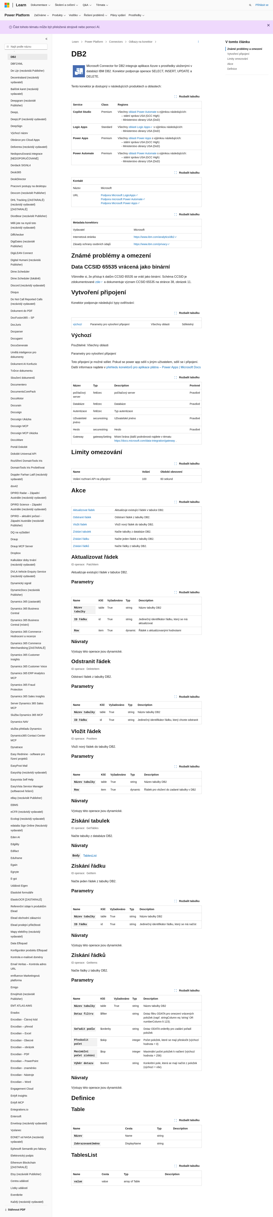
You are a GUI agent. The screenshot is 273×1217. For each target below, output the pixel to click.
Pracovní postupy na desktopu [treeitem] (28, 186)
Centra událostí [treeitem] (20, 1181)
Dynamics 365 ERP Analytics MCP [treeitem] (28, 675)
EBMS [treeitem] (14, 804)
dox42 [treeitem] (14, 486)
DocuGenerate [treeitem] (19, 345)
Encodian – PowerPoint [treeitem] (24, 1061)
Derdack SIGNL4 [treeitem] (21, 165)
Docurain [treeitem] (16, 405)
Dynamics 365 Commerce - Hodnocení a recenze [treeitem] (27, 634)
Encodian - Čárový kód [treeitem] (24, 1019)
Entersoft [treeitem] (16, 1116)
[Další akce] (198, 42)
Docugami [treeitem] (17, 338)
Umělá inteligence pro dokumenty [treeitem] (23, 355)
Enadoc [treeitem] (15, 1012)
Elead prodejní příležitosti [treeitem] (25, 924)
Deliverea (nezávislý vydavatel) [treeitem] (29, 146)
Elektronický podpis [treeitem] (22, 1155)
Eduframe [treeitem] (16, 858)
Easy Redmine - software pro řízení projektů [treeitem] (28, 756)
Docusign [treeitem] (16, 412)
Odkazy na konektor (140, 41)
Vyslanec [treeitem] (16, 1130)
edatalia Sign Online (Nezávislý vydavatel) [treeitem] (29, 828)
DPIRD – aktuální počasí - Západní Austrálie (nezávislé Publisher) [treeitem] (27, 521)
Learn (75, 41)
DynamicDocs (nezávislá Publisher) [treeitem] (25, 592)
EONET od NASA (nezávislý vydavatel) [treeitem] (27, 1139)
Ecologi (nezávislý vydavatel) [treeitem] (28, 818)
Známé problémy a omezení (244, 48)
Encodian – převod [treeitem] (22, 1026)
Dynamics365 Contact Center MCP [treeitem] (28, 738)
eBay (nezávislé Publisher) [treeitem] (26, 797)
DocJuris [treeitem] (16, 324)
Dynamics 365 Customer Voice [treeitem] (29, 666)
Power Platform (94, 41)
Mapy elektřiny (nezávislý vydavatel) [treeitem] (25, 934)
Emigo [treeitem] (14, 987)
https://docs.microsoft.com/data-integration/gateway (144, 440)
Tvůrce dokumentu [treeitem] (22, 370)
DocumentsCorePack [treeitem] (23, 391)
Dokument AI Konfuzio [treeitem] (24, 363)
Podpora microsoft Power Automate (122, 199)
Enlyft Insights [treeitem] (19, 1095)
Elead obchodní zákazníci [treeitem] (26, 917)
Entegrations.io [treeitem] (19, 1109)
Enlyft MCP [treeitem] (17, 1102)
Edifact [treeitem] (15, 851)
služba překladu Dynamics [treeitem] (26, 728)
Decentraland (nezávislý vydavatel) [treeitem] (25, 80)
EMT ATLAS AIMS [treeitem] (21, 1005)
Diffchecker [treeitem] (17, 234)
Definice (232, 68)
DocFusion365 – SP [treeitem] (22, 317)
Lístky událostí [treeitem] (19, 1188)
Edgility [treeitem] (15, 844)
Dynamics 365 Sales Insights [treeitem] (28, 696)
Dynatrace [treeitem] (17, 747)
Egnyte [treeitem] (15, 871)
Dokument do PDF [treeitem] (21, 310)
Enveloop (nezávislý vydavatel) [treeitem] (29, 1123)
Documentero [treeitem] (19, 384)
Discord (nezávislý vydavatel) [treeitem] (28, 285)
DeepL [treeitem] (14, 112)
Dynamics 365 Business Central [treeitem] (25, 611)
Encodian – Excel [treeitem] (21, 1033)
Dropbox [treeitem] (16, 553)
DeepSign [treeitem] (16, 126)
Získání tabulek (82, 531)
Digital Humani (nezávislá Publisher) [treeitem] (26, 262)
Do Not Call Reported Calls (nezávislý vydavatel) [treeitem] (26, 302)
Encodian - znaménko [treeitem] (23, 1068)
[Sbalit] (46, 38)
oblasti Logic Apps (139, 127)
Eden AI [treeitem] (15, 837)
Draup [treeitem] (14, 539)
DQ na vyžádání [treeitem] (20, 532)
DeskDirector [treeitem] (18, 179)
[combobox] (26, 47)
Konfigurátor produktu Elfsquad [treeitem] (29, 950)
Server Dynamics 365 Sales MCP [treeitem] (27, 706)
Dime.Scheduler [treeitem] (20, 271)
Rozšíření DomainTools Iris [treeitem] (26, 460)
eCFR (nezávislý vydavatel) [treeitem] (27, 811)
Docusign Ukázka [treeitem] (21, 419)
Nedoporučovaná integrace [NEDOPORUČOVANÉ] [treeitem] (26, 156)
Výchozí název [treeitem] (19, 133)
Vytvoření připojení (238, 53)
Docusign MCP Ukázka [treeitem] (24, 433)
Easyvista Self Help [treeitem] (22, 779)
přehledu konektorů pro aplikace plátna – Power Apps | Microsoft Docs (153, 367)
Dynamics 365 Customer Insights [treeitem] (25, 657)
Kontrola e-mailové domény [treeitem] (27, 957)
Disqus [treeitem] (15, 292)
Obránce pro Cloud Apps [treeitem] (25, 139)
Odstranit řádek (82, 517)
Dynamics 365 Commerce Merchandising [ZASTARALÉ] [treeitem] (28, 646)
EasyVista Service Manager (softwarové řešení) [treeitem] (27, 789)
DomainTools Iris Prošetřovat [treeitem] (28, 467)
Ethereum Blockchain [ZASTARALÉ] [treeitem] (23, 1165)
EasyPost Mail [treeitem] (19, 765)
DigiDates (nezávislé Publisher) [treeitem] (23, 244)
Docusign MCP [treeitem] (19, 426)
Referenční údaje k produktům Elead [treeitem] (28, 909)
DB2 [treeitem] (13, 56)
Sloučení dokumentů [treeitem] (23, 377)
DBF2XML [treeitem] (17, 63)
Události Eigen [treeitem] (19, 885)
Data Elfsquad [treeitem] (19, 943)
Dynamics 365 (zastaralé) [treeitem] (26, 601)
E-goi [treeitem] (14, 878)
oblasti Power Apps (140, 138)
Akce (230, 63)
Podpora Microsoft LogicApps (118, 195)
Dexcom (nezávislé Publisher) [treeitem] (28, 192)
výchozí (77, 324)
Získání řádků (81, 546)
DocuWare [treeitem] (17, 439)
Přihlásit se (262, 4)
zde (97, 282)
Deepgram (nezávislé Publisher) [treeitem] (23, 103)
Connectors (116, 41)
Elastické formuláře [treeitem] (22, 892)
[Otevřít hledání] (250, 5)
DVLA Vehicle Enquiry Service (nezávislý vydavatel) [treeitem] (28, 574)
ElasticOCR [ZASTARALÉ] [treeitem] (26, 899)
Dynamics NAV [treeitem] (19, 721)
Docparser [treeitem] (17, 331)
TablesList (89, 855)
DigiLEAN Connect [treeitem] (22, 253)
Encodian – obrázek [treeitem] (22, 1047)
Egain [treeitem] (14, 864)
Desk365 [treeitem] (16, 172)
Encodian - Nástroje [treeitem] (22, 1074)
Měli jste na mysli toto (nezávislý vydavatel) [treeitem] (23, 225)
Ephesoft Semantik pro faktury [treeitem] (28, 1148)
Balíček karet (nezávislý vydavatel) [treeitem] (24, 91)
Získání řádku (81, 538)
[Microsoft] (7, 5)
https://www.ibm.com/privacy (150, 244)
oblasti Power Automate (142, 111)
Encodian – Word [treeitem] (21, 1081)
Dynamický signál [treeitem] (21, 583)
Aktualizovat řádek (84, 510)
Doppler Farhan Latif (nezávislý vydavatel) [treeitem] (29, 477)
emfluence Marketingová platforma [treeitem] (25, 978)
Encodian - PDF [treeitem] (20, 1054)
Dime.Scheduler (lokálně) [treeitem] (25, 278)
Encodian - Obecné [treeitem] (22, 1040)
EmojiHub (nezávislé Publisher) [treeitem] (23, 996)
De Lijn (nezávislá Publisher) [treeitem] (27, 70)
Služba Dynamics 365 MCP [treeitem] (27, 714)
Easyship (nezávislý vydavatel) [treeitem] (29, 772)
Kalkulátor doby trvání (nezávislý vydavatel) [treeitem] (23, 562)
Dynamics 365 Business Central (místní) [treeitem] (25, 622)
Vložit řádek (80, 524)
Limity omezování (237, 58)
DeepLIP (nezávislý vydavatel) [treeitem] (28, 119)
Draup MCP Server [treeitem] (22, 546)
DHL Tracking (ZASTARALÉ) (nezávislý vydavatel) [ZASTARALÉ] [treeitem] (27, 204)
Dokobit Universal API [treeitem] (23, 453)
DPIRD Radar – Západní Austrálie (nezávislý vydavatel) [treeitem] (28, 495)
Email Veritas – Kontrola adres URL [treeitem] (28, 966)
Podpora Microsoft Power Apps (119, 203)
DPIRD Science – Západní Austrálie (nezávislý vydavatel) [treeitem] (28, 507)
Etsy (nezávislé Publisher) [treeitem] (26, 1174)
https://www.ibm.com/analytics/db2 (154, 236)
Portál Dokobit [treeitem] (19, 446)
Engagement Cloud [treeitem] (22, 1088)
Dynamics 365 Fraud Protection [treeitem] (23, 687)
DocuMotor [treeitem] (17, 398)
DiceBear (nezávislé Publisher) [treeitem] (29, 216)
